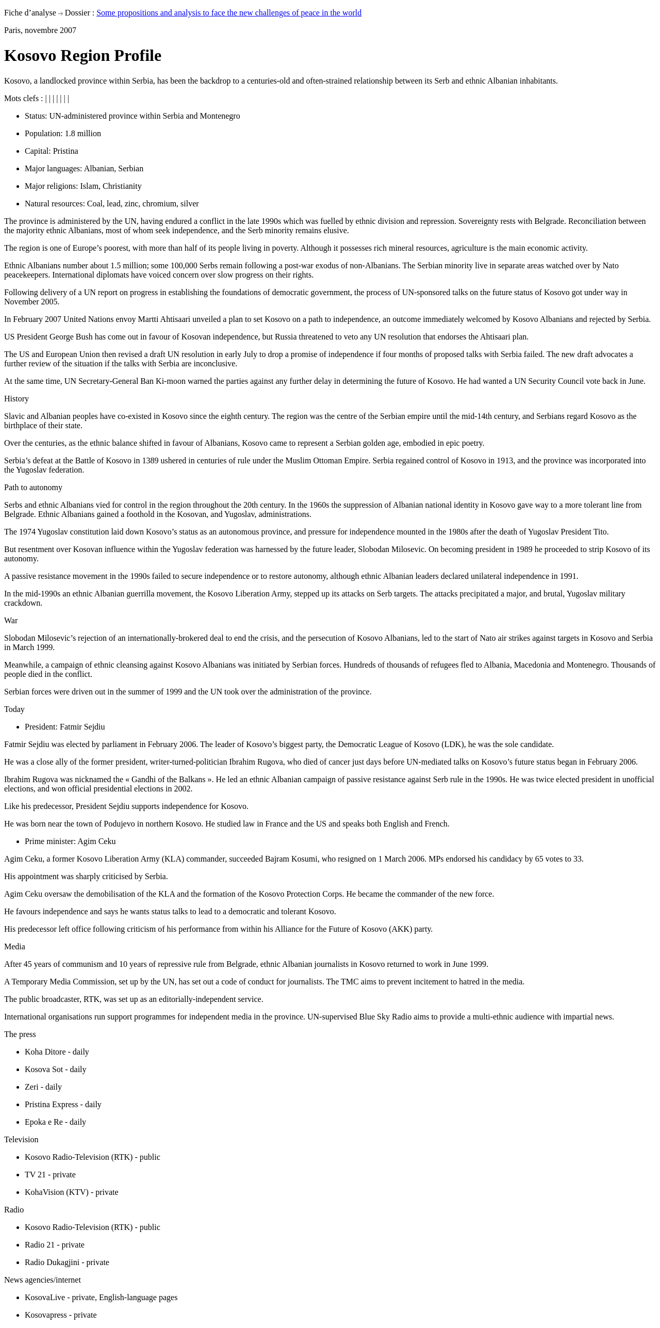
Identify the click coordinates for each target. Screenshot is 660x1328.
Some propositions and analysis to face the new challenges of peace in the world (228, 12)
